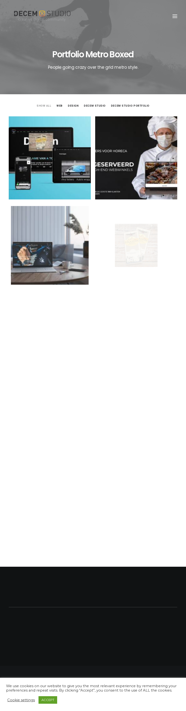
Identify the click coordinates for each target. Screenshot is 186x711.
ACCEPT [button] (47, 700)
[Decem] (42, 16)
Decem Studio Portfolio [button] (130, 105)
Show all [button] (44, 105)
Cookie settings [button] (21, 700)
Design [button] (73, 105)
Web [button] (59, 105)
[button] (175, 16)
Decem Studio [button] (95, 105)
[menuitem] (43, 105)
